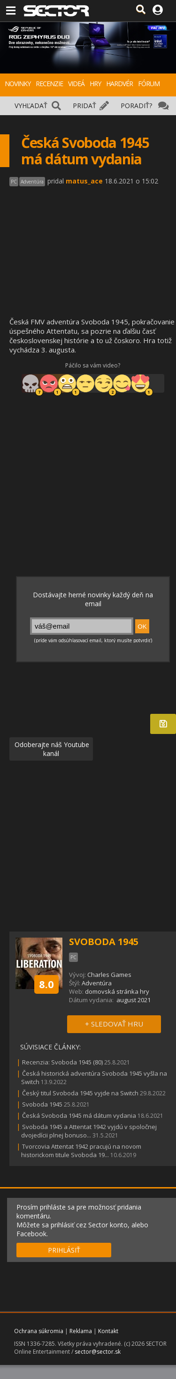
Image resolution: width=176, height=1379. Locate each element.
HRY (95, 83)
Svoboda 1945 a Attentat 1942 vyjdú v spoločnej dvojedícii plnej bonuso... (89, 1130)
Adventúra (97, 983)
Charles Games (109, 974)
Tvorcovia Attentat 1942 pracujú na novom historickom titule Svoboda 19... (81, 1150)
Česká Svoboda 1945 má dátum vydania (79, 1115)
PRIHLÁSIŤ (64, 1250)
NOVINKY (18, 83)
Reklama (80, 1331)
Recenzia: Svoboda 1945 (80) (62, 1062)
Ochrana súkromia (38, 1331)
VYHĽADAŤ (31, 105)
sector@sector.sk (98, 1352)
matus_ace (84, 180)
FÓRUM (149, 83)
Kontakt (108, 1331)
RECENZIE (49, 83)
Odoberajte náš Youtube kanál (51, 749)
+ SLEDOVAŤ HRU (114, 1023)
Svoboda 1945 (42, 1104)
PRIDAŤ (84, 105)
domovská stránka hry (117, 991)
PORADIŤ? (136, 105)
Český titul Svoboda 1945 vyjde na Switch (80, 1093)
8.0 (46, 984)
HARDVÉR (119, 83)
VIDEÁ (76, 83)
